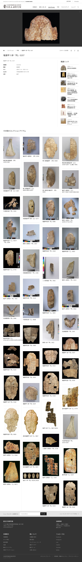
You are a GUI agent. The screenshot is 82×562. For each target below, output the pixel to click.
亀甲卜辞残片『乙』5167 (50, 477)
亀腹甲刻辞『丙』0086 (49, 221)
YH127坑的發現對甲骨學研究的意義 (72, 100)
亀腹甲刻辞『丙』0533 (49, 366)
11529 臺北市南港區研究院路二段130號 (13, 524)
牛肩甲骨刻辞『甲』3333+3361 (67, 441)
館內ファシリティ (7, 547)
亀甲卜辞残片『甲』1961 (10, 299)
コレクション (51, 7)
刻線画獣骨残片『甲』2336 (30, 273)
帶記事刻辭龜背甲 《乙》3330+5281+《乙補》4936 (69, 163)
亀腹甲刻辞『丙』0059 (68, 380)
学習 (58, 7)
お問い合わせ (33, 550)
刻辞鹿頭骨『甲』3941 (68, 331)
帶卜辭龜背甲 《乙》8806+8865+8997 (29, 189)
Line (57, 542)
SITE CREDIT (8, 557)
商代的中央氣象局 (71, 68)
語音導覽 (5, 542)
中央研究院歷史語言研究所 (9, 556)
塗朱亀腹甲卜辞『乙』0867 (30, 436)
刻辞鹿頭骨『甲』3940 (9, 318)
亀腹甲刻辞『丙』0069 (9, 434)
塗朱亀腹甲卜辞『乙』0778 (70, 408)
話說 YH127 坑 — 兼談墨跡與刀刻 (71, 107)
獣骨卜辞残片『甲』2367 (30, 244)
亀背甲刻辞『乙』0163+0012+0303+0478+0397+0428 (14, 339)
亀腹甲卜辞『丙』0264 (49, 506)
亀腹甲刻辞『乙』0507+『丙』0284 (10, 241)
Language (76, 1)
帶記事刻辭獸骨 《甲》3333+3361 (9, 161)
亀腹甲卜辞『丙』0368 (9, 402)
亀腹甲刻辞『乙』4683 (49, 313)
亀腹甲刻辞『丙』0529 (9, 370)
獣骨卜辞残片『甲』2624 (69, 280)
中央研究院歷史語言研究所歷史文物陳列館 (12, 6)
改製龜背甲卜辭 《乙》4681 (11, 191)
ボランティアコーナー (46, 556)
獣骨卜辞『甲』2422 (48, 342)
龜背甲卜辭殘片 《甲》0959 (31, 156)
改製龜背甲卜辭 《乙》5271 (31, 218)
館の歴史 (32, 539)
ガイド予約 (6, 539)
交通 (4, 545)
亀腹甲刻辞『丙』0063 (29, 377)
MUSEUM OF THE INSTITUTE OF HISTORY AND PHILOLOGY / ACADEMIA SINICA (17, 1)
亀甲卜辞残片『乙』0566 (10, 455)
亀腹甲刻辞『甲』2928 (49, 251)
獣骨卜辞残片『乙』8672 (10, 484)
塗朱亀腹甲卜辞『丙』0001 (30, 467)
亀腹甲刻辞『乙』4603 (68, 251)
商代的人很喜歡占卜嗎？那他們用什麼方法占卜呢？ (72, 76)
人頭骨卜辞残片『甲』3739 (50, 448)
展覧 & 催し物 (42, 7)
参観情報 (5, 537)
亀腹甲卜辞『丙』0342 (68, 507)
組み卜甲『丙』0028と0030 (31, 480)
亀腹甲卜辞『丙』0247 (29, 404)
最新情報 (69, 1)
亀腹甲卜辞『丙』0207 (27, 50)
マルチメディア (65, 7)
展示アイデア (33, 545)
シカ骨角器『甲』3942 (49, 281)
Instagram (58, 539)
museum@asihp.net (8, 527)
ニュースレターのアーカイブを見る (69, 513)
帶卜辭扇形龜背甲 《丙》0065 (50, 191)
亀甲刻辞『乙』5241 (68, 475)
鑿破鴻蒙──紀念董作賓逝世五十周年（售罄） (72, 115)
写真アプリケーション (8, 550)
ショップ (73, 7)
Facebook (58, 537)
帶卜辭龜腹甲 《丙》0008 (50, 161)
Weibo (57, 550)
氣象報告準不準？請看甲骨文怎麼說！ (72, 83)
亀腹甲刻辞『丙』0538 (49, 396)
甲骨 (18, 50)
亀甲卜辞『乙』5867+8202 (50, 428)
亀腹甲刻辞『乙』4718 (9, 270)
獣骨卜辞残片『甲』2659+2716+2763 (67, 221)
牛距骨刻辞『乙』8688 (29, 319)
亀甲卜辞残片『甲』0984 (69, 309)
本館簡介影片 (33, 537)
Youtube (58, 547)
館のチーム (32, 547)
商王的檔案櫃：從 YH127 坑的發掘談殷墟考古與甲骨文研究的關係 (72, 92)
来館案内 (35, 7)
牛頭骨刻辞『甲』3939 (9, 211)
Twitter (58, 545)
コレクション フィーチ (35, 542)
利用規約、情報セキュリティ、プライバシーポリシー (66, 556)
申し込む (43, 514)
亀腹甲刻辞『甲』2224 (29, 298)
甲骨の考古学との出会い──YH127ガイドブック (72, 123)
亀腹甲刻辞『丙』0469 (29, 345)
